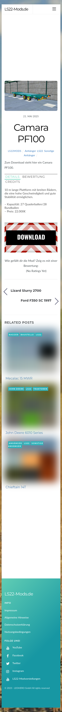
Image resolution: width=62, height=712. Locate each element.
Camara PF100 (31, 133)
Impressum (11, 610)
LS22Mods (14, 151)
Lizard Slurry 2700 (26, 290)
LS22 (40, 150)
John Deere (16, 389)
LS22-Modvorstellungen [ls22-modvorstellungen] (22, 678)
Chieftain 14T (16, 487)
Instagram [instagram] (14, 670)
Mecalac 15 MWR (19, 378)
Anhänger (30, 150)
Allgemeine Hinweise (17, 617)
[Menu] (54, 8)
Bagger (14, 334)
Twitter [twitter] (13, 663)
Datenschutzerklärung (17, 624)
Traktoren (41, 389)
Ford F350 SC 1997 (36, 300)
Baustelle (27, 334)
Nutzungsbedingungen (18, 631)
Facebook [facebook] (14, 655)
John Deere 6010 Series (24, 433)
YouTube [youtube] (13, 647)
